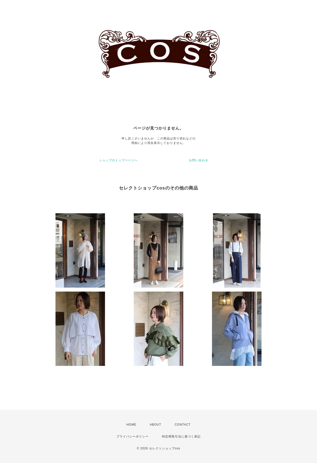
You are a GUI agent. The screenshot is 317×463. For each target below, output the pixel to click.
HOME (131, 424)
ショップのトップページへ (118, 160)
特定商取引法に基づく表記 (181, 436)
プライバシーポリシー (132, 436)
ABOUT (155, 424)
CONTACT (182, 424)
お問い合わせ (198, 160)
